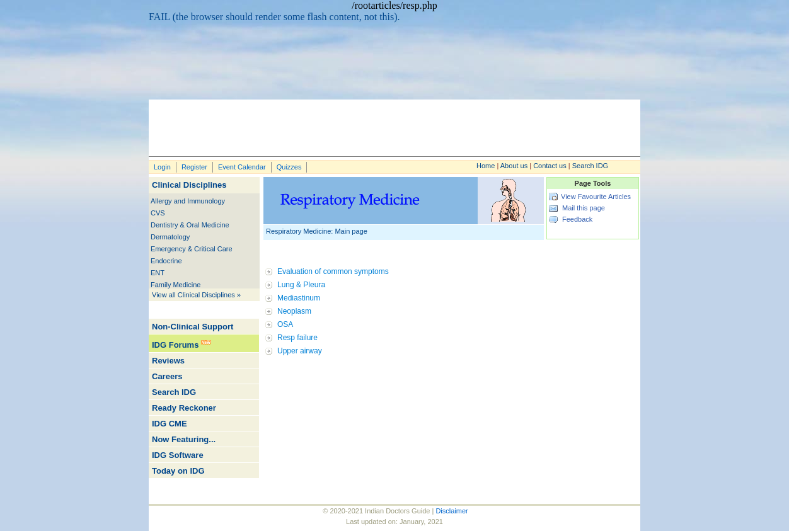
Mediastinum (298, 298)
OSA (285, 324)
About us (513, 165)
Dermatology (170, 237)
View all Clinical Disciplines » (196, 295)
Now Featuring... (184, 439)
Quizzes (289, 167)
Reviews (168, 360)
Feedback (577, 219)
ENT (157, 273)
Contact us (550, 165)
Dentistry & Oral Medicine (190, 225)
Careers (167, 376)
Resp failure (297, 337)
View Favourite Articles (596, 196)
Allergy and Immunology (188, 201)
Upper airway (299, 350)
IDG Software (178, 455)
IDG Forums (175, 345)
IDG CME (169, 423)
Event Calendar (242, 167)
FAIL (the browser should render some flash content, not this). (274, 16)
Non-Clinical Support (192, 326)
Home (485, 165)
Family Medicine (175, 284)
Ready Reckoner (184, 408)
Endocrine (166, 261)
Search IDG (590, 165)
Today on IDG (178, 471)
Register (194, 167)
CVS (158, 213)
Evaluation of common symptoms (333, 271)
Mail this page (583, 208)
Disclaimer (451, 511)
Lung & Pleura (301, 284)
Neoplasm (294, 311)
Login (162, 167)
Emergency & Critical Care (192, 249)
